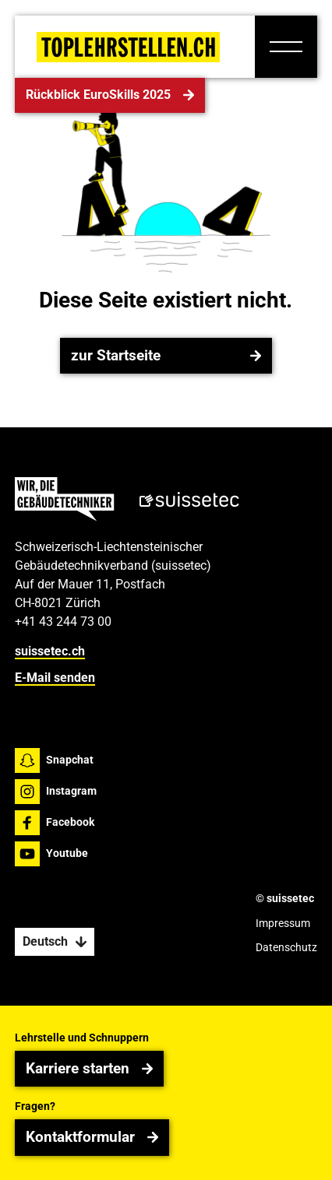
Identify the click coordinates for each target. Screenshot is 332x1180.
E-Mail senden (55, 677)
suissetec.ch (50, 651)
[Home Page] (128, 46)
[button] (286, 47)
